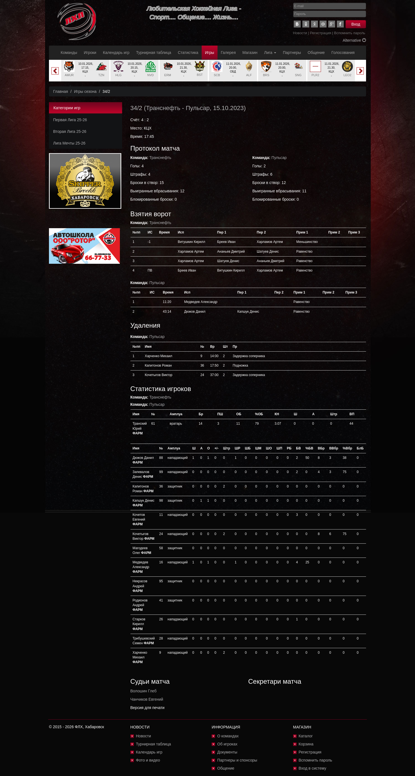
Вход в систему (313, 768)
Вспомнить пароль (349, 33)
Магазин (250, 52)
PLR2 (315, 75)
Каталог (306, 736)
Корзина (306, 744)
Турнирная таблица (153, 52)
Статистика (188, 52)
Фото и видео (148, 760)
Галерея (228, 52)
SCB (217, 75)
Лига (270, 52)
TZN (101, 75)
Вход (355, 24)
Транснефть (163, 108)
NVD (150, 75)
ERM (167, 75)
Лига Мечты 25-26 (69, 143)
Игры (209, 52)
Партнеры (292, 52)
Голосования (343, 52)
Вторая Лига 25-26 (69, 131)
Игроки (90, 52)
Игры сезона (85, 91)
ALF (249, 75)
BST (199, 74)
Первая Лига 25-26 (70, 120)
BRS (266, 75)
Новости (300, 33)
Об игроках (227, 744)
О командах (228, 736)
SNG (298, 75)
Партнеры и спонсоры (237, 760)
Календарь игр (116, 52)
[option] (85, 70)
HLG (118, 75)
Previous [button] (55, 70)
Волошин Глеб (143, 691)
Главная (60, 91)
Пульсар (198, 108)
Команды (69, 52)
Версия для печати (147, 707)
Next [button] (360, 70)
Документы (227, 752)
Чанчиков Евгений (146, 699)
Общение (316, 52)
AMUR (69, 75)
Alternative (354, 40)
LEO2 (347, 75)
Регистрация (320, 33)
